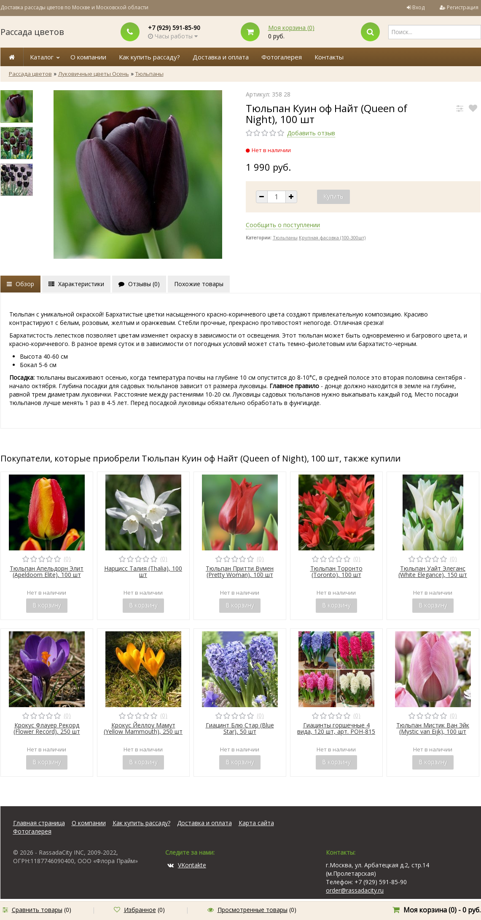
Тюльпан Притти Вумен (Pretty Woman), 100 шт (240, 571)
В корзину (46, 605)
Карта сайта (256, 823)
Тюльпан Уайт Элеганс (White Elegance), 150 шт (432, 571)
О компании (88, 57)
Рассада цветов (32, 32)
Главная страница (39, 823)
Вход (418, 7)
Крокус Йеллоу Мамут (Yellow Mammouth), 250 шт (143, 728)
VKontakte (186, 865)
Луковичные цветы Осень (93, 74)
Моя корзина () (291, 28)
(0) (67, 559)
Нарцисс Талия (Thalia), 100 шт (143, 571)
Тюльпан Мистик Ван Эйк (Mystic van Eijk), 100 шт (432, 728)
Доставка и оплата (221, 57)
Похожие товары (198, 284)
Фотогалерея (281, 57)
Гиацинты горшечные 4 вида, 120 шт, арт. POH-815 (336, 728)
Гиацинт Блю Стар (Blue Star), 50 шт (240, 728)
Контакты (329, 57)
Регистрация (462, 7)
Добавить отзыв (311, 133)
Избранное (140, 910)
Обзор (20, 284)
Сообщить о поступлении (283, 225)
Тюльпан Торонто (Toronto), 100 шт (336, 571)
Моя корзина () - (442, 910)
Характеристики (76, 284)
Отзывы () (139, 284)
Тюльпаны (149, 74)
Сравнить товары (37, 910)
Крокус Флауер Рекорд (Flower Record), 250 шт (46, 728)
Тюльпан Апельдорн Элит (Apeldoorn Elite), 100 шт (46, 571)
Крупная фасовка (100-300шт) (332, 237)
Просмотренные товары (253, 910)
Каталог (42, 57)
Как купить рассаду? (149, 57)
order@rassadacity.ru (355, 890)
